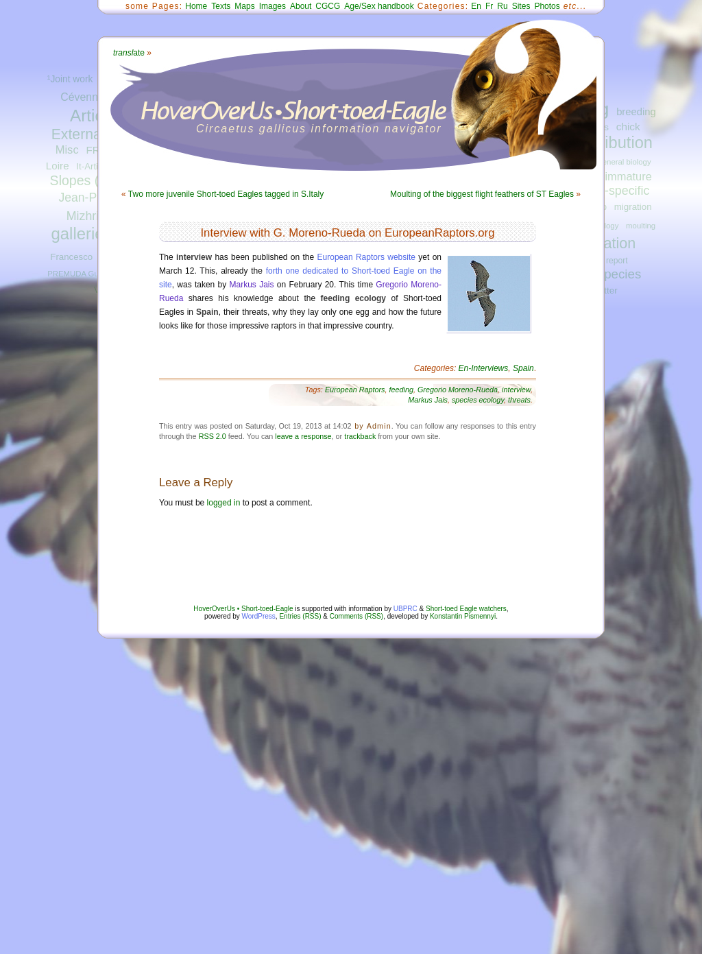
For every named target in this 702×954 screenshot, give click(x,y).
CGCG (327, 6)
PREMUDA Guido (78, 274)
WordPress (259, 616)
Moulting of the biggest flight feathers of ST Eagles (482, 194)
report (617, 260)
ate (129, 53)
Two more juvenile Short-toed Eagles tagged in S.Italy (226, 194)
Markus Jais (252, 284)
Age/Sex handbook (378, 6)
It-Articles (95, 166)
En (476, 6)
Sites (521, 6)
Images (272, 6)
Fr (489, 6)
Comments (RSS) (356, 616)
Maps (244, 6)
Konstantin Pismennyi (463, 616)
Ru (502, 6)
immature (628, 176)
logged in (224, 503)
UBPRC (405, 608)
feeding (401, 389)
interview (516, 389)
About (300, 6)
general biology (624, 162)
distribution (613, 143)
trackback (360, 436)
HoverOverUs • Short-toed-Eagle (243, 608)
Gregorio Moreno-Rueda (457, 389)
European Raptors (355, 389)
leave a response (303, 436)
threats (519, 400)
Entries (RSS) (300, 616)
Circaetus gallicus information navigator (319, 128)
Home (196, 6)
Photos (546, 6)
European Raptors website (366, 257)
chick (628, 126)
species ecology (478, 400)
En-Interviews (484, 368)
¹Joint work (70, 79)
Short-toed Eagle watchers (466, 608)
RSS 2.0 (212, 436)
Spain (523, 368)
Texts (220, 6)
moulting (640, 226)
